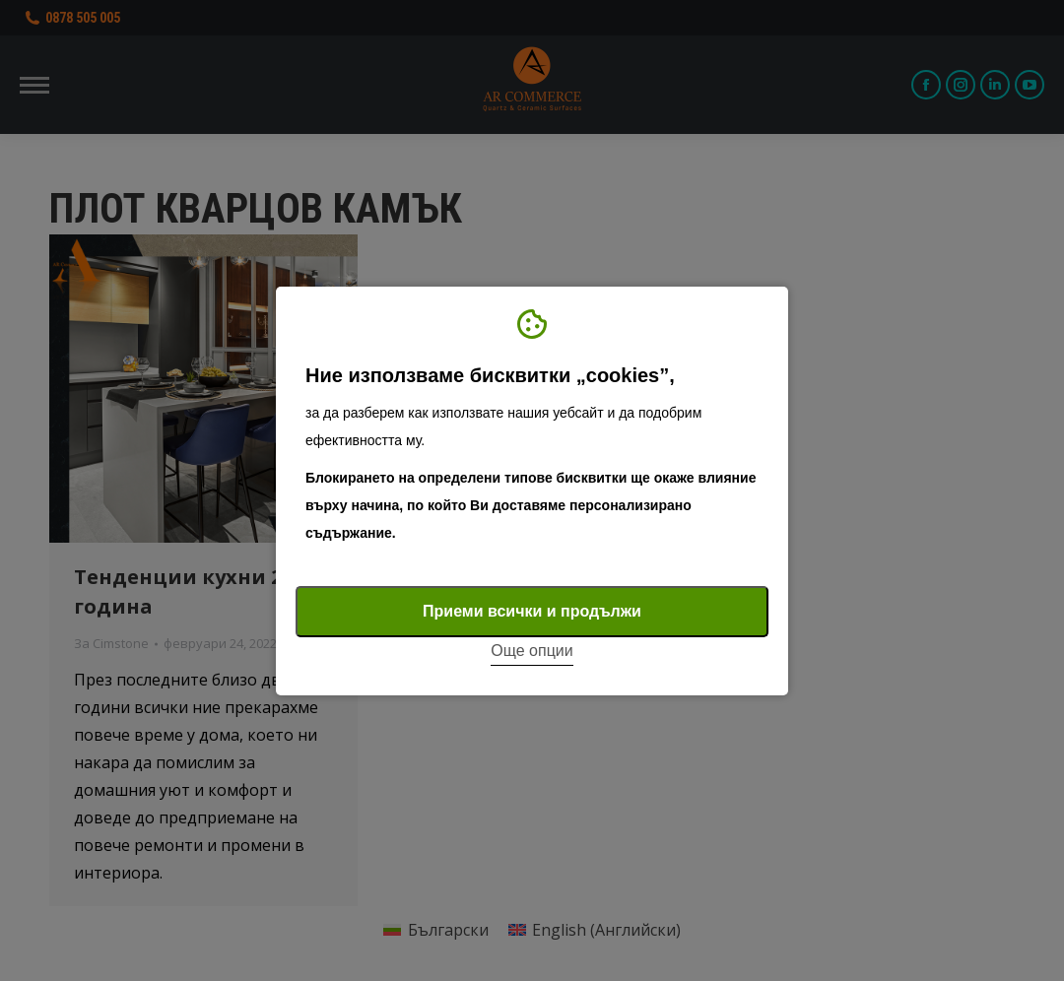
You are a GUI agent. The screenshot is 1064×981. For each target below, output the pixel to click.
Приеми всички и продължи (532, 611)
